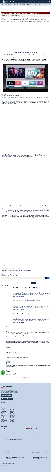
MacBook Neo (22, 4)
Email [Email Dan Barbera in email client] (1, 420)
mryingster (8, 346)
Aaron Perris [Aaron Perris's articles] (12, 422)
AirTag (35, 4)
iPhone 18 (39, 4)
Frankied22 (8, 339)
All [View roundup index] (49, 4)
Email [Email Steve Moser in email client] (1, 424)
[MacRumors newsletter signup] (43, 1)
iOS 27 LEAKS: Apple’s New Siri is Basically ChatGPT (15, 438)
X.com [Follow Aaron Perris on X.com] (13, 424)
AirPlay (8, 156)
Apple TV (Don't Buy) (10, 274)
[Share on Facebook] (48, 278)
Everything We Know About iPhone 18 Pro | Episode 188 (41, 432)
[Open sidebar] (49, 2)
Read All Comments (25, 377)
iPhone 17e (29, 4)
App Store (43, 55)
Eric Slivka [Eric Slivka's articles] (11, 403)
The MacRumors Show (33, 428)
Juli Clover (17, 15)
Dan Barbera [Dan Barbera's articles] (2, 418)
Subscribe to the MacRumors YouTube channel (22, 52)
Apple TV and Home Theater (12, 275)
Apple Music (14, 57)
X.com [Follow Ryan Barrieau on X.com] (13, 420)
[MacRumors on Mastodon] (36, 1)
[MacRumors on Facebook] (33, 1)
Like (11, 336)
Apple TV (37, 55)
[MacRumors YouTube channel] (38, 1)
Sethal (7, 328)
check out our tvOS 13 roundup (25, 270)
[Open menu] (1, 1)
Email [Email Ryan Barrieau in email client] (10, 420)
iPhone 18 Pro (8, 4)
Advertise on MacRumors (6, 398)
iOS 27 (3, 4)
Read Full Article (16, 296)
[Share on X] (46, 278)
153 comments (21, 309)
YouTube (4, 428)
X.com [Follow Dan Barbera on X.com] (4, 420)
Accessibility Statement (4, 465)
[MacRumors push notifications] (40, 1)
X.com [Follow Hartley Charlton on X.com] (4, 416)
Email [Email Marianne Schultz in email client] (10, 416)
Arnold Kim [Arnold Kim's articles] (2, 403)
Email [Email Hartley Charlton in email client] (1, 416)
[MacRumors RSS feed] (42, 1)
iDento (7, 354)
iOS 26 (45, 4)
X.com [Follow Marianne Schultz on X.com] (13, 416)
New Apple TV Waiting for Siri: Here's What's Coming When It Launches (29, 300)
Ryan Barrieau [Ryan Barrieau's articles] (12, 418)
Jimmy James (8, 361)
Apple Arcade (16, 210)
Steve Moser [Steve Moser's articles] (2, 422)
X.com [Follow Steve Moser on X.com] (4, 424)
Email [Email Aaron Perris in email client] (10, 424)
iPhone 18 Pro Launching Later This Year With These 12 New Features (29, 287)
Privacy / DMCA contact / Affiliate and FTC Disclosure (8, 463)
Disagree (14, 336)
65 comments (21, 296)
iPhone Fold (16, 4)
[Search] (48, 2)
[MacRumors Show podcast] (29, 1)
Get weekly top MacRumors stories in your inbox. (25, 280)
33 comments (21, 322)
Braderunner (8, 370)
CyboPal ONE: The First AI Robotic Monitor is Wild (14, 432)
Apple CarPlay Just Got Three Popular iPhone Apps (25, 313)
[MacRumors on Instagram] (31, 1)
